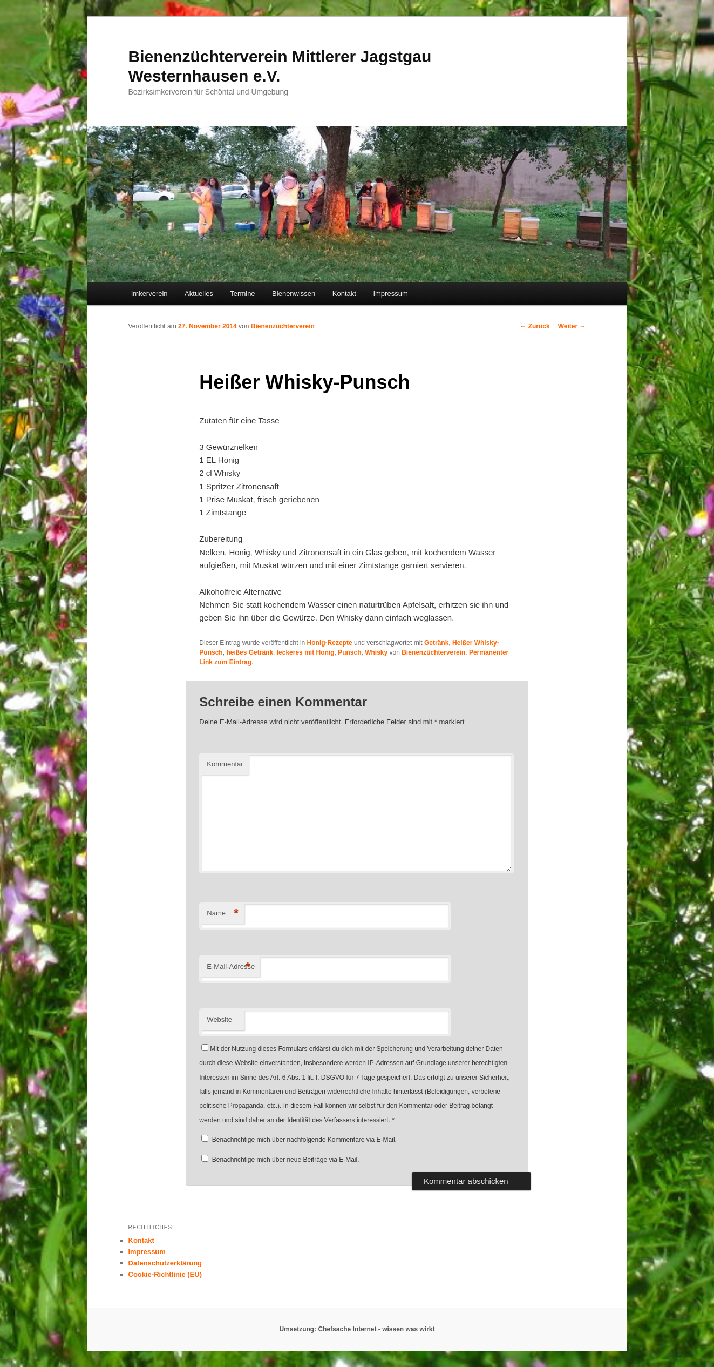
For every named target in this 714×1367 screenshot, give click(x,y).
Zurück (534, 326)
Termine (242, 293)
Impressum (390, 293)
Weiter (572, 326)
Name (223, 913)
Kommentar (225, 764)
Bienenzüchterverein (283, 326)
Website (219, 1019)
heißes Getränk (249, 652)
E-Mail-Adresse (231, 967)
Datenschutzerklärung (165, 1263)
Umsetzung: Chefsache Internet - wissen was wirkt (356, 1329)
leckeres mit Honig (306, 652)
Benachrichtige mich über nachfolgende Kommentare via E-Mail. (304, 1139)
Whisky (376, 652)
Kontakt (344, 293)
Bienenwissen (293, 293)
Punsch (349, 652)
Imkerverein (149, 293)
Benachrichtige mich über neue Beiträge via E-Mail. (285, 1159)
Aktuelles (199, 293)
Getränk (436, 643)
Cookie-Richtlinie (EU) (165, 1274)
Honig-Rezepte (329, 643)
